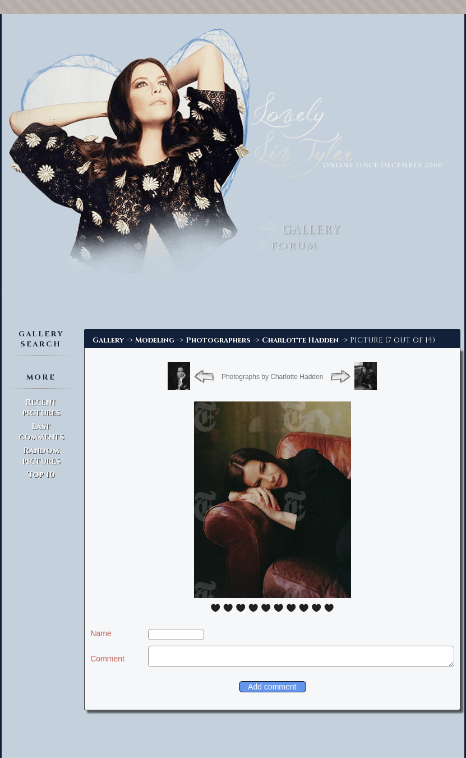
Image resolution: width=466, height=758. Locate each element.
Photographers (218, 340)
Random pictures (41, 456)
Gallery (108, 340)
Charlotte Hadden (300, 340)
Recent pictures (41, 407)
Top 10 (41, 474)
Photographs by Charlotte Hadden (272, 377)
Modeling (154, 340)
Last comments (41, 431)
